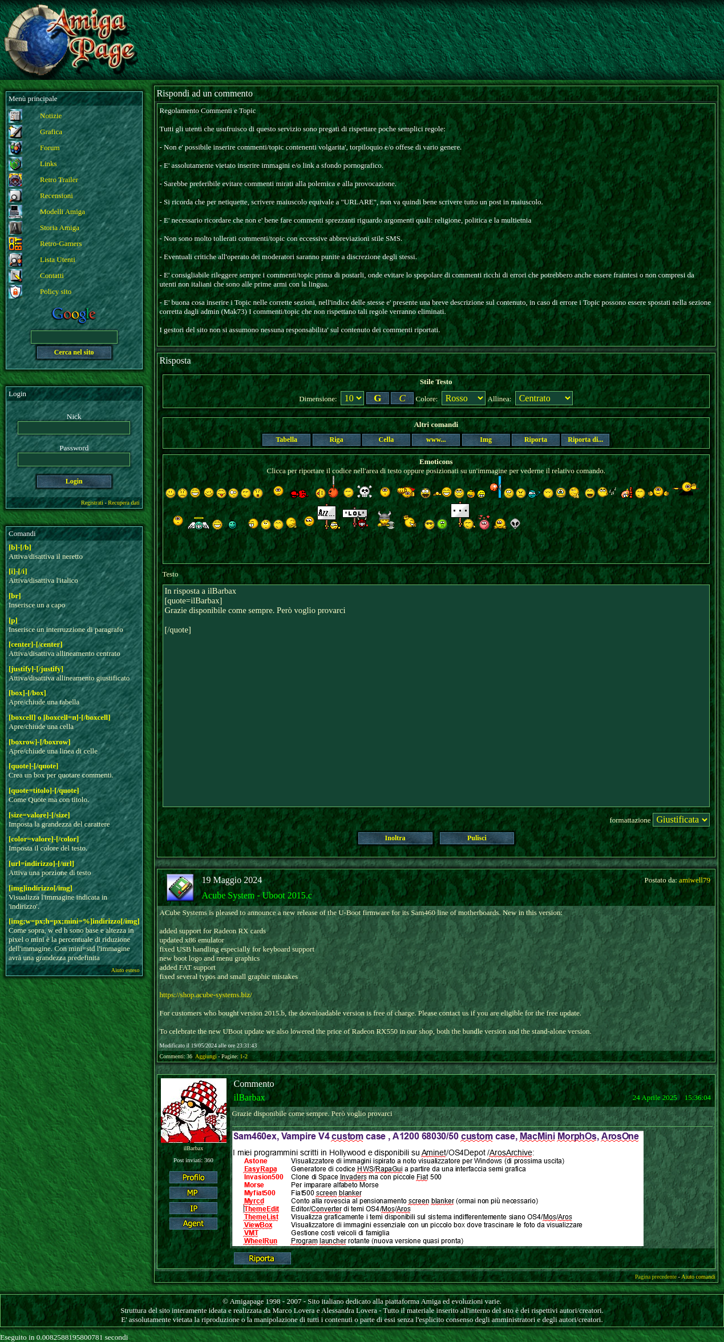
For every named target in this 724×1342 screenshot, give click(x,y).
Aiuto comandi (698, 1277)
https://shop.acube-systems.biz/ (206, 994)
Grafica (51, 131)
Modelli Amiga (62, 211)
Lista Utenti (57, 259)
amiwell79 (694, 880)
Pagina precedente (656, 1277)
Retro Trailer (59, 179)
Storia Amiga (59, 227)
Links (48, 163)
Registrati (92, 502)
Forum (50, 147)
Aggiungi (206, 1056)
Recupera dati (123, 502)
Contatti (52, 275)
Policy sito (55, 291)
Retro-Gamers (61, 243)
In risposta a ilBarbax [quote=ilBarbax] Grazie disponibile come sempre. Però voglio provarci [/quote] (436, 696)
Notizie (51, 115)
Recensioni (56, 195)
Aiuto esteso (125, 970)
